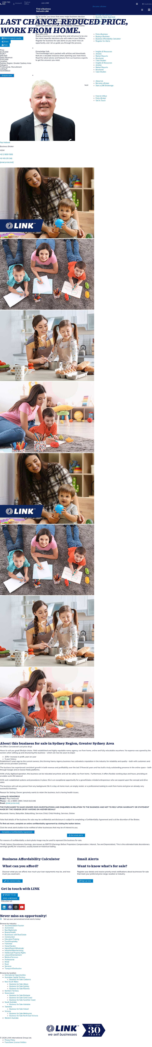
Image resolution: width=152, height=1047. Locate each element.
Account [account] (18, 3)
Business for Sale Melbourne (20, 1013)
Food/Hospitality (11, 941)
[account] (14, 4)
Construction (10, 937)
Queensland (9, 993)
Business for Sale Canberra (20, 979)
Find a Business (43, 9)
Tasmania (8, 1007)
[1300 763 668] (1, 4)
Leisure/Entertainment (13, 955)
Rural (7, 964)
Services (8, 966)
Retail (7, 962)
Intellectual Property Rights (15, 953)
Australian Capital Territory (15, 977)
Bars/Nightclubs (11, 930)
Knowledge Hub (43, 48)
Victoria (8, 1011)
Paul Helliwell (5, 142)
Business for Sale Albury (18, 984)
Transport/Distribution (13, 969)
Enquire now (7, 75)
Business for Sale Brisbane (19, 995)
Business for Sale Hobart (19, 1009)
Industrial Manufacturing (14, 950)
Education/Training (12, 939)
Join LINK (45, 3)
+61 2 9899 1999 (6, 154)
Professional (9, 960)
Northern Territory (12, 991)
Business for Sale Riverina (19, 989)
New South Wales (11, 982)
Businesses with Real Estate (15, 935)
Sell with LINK (42, 11)
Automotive (9, 928)
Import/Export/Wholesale (14, 948)
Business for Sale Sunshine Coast (22, 1000)
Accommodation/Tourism (14, 926)
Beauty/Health (10, 932)
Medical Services (11, 957)
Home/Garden (10, 946)
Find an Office (27, 3)
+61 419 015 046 (6, 158)
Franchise (8, 944)
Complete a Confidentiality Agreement (17, 832)
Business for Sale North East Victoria (23, 1016)
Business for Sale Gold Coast (20, 998)
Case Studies (101, 72)
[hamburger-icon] (137, 4)
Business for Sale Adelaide (19, 1004)
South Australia (10, 1002)
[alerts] (1, 919)
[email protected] (12, 803)
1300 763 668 (6, 3)
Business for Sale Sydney (19, 986)
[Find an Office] (23, 4)
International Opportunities (15, 975)
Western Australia (11, 1018)
